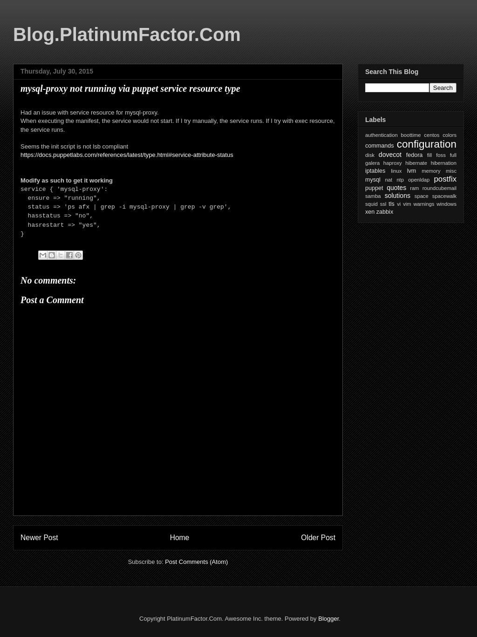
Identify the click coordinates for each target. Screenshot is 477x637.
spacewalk (444, 196)
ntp (400, 180)
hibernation (444, 163)
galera (372, 163)
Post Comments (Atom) (196, 561)
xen (370, 212)
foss (441, 155)
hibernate (416, 163)
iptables (375, 171)
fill (429, 155)
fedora (414, 155)
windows (446, 204)
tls (391, 204)
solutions (397, 195)
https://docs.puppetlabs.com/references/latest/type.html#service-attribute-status (126, 154)
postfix (445, 179)
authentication (381, 135)
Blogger (328, 618)
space (422, 196)
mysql (373, 179)
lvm (411, 171)
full (453, 155)
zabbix (384, 212)
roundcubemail (439, 188)
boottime (411, 135)
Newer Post (39, 538)
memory (431, 171)
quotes (396, 187)
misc (451, 171)
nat (389, 180)
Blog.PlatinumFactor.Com (127, 34)
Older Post (318, 538)
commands (379, 145)
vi (399, 204)
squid (371, 204)
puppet (374, 188)
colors (450, 135)
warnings (423, 204)
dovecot (390, 154)
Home (180, 538)
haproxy (392, 163)
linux (396, 171)
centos (431, 135)
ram (414, 188)
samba (373, 196)
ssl (383, 204)
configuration (427, 144)
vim (407, 204)
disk (370, 155)
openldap (418, 180)
